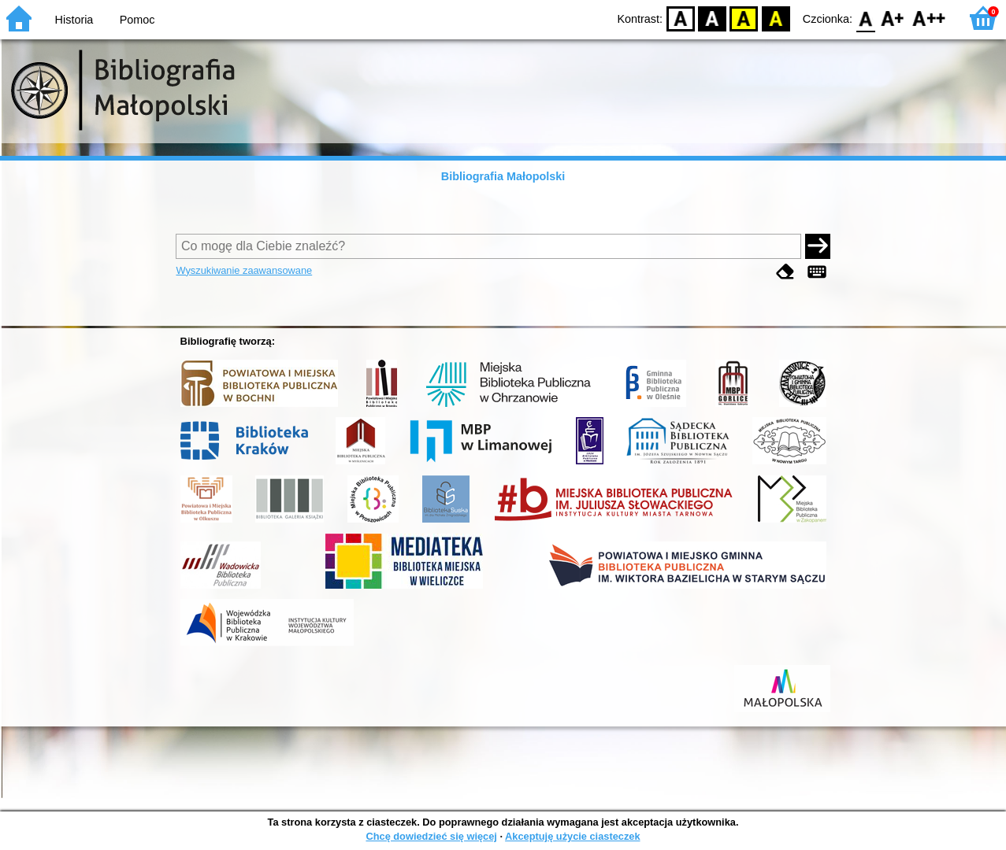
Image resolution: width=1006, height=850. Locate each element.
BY (775, 17)
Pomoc (137, 19)
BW (712, 17)
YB (744, 17)
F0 (865, 17)
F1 (892, 17)
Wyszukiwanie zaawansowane (244, 270)
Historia (74, 19)
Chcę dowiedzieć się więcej (431, 836)
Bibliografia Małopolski (503, 176)
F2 (929, 17)
